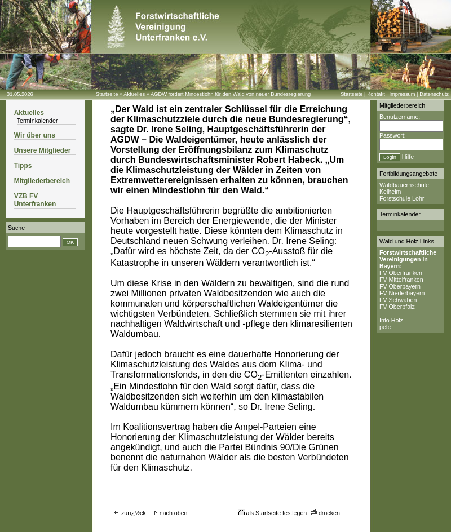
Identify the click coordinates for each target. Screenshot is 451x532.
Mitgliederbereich (42, 181)
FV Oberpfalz (397, 306)
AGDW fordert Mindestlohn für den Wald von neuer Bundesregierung (231, 94)
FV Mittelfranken (401, 279)
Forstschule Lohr (401, 198)
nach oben (170, 512)
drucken (325, 512)
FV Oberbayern (400, 286)
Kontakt (376, 94)
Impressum (402, 94)
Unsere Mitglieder (42, 150)
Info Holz (391, 320)
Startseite (107, 94)
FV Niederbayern (402, 293)
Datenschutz (434, 94)
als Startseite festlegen (272, 512)
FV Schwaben (398, 299)
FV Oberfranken (400, 272)
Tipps (23, 166)
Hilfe (408, 156)
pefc (385, 326)
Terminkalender (37, 120)
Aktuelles (134, 94)
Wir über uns (34, 135)
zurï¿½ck (129, 512)
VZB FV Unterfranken (35, 200)
